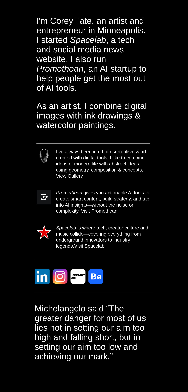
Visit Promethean (99, 211)
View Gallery (69, 176)
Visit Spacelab (89, 246)
